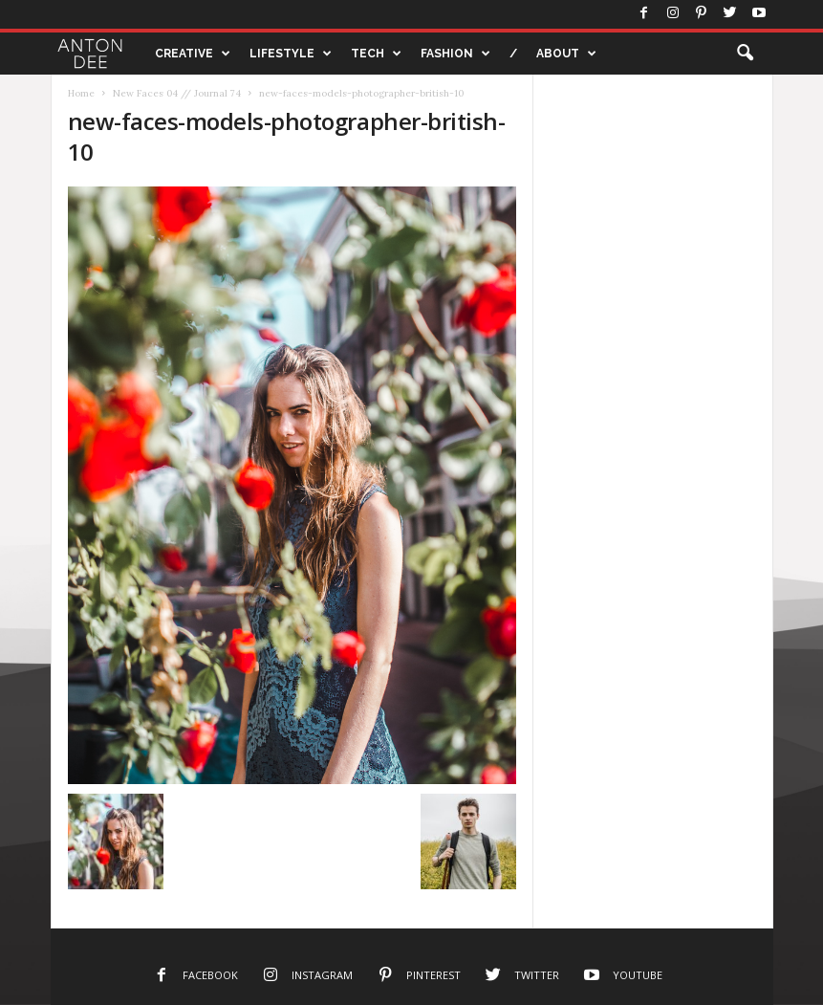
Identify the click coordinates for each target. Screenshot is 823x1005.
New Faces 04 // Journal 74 (177, 93)
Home (81, 93)
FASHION (455, 54)
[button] (745, 54)
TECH (376, 54)
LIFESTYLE (290, 54)
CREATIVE (192, 54)
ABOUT (566, 54)
